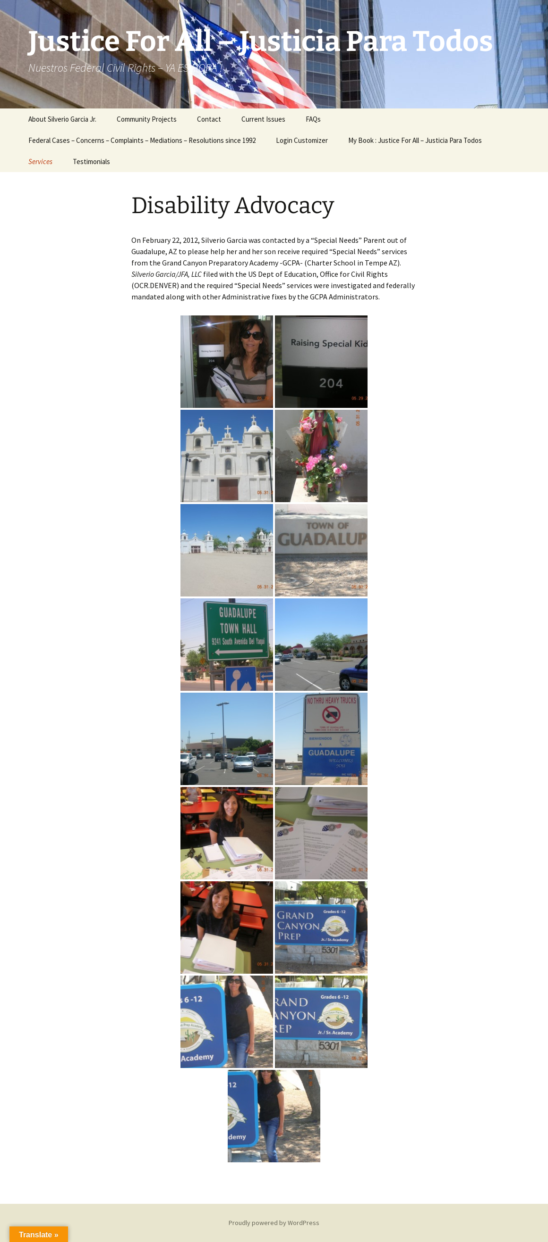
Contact (209, 119)
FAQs (313, 119)
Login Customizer (302, 140)
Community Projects (147, 119)
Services (40, 161)
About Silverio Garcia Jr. (62, 119)
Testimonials (91, 161)
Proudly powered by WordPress (274, 1222)
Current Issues (263, 119)
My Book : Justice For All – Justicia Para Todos (415, 140)
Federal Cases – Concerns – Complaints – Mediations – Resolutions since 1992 (142, 140)
